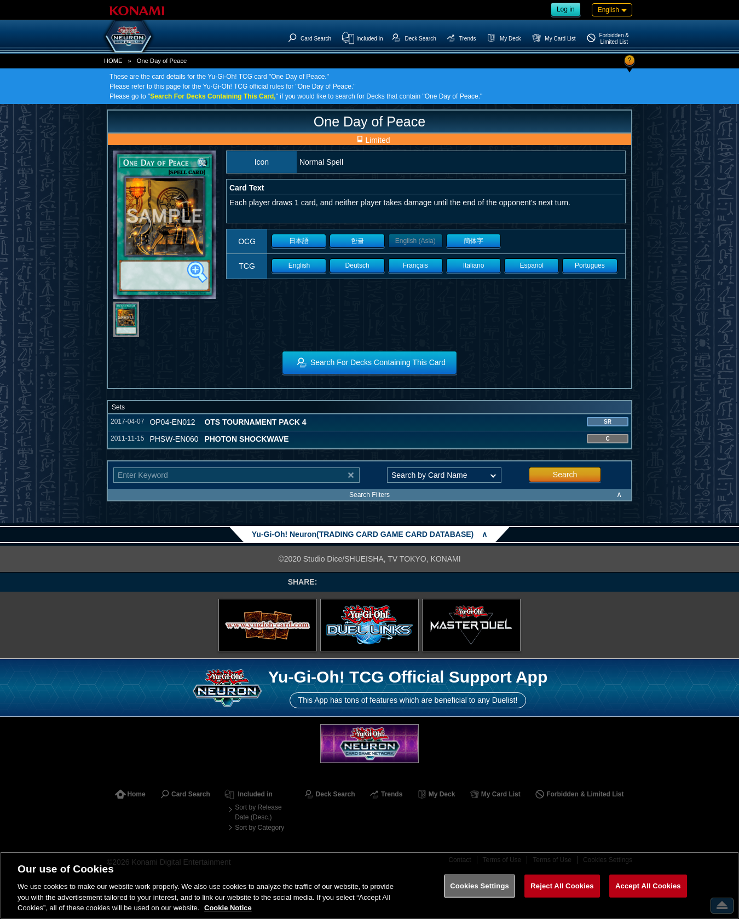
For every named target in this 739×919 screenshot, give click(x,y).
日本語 (299, 241)
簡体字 (473, 241)
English (299, 265)
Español (532, 265)
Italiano (473, 265)
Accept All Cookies (648, 886)
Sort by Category (259, 827)
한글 (357, 241)
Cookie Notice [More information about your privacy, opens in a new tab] (228, 908)
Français (415, 265)
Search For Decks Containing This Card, (212, 96)
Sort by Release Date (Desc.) (258, 812)
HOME (113, 60)
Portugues (590, 265)
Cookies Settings (479, 886)
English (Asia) (415, 241)
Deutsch (357, 265)
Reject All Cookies (561, 886)
